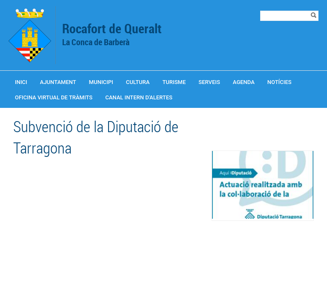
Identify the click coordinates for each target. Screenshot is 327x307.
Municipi (101, 82)
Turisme (174, 82)
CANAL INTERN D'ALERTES (138, 97)
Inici (21, 82)
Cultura (138, 82)
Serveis (209, 82)
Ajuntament (58, 82)
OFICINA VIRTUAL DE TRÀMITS (53, 97)
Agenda (244, 82)
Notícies (279, 82)
